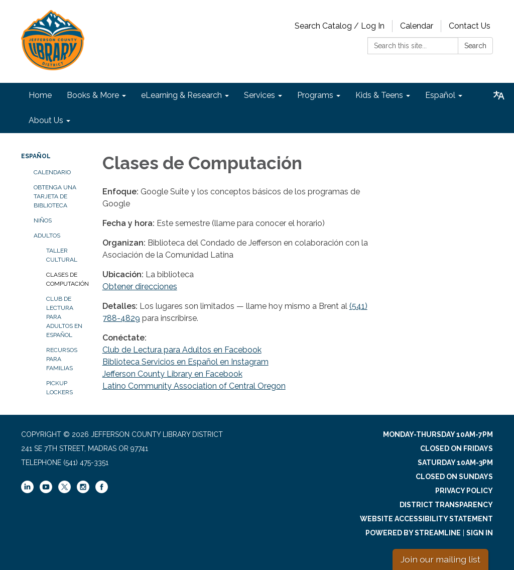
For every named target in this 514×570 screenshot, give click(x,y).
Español (36, 156)
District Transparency (446, 505)
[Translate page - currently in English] (499, 95)
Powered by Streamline (413, 533)
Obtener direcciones (139, 286)
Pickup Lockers (59, 388)
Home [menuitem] (40, 95)
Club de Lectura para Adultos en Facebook (182, 350)
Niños (43, 220)
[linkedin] (27, 491)
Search (475, 46)
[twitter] (64, 488)
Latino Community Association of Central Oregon (194, 386)
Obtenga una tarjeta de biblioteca (55, 196)
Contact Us (469, 26)
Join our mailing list (440, 559)
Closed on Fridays (456, 448)
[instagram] (83, 491)
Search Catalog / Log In (339, 26)
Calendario (52, 172)
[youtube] (46, 491)
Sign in (479, 533)
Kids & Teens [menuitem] (379, 95)
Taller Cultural (61, 255)
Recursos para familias (61, 359)
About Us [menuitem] (46, 120)
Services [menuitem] (259, 95)
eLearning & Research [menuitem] (181, 95)
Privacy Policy (464, 491)
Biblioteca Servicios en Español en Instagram (185, 362)
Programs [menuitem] (315, 95)
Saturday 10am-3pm (455, 463)
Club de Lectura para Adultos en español (64, 316)
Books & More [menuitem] (93, 95)
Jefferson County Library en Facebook (172, 374)
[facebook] (101, 491)
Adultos (47, 235)
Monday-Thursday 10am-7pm (438, 434)
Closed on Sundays (454, 477)
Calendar (416, 26)
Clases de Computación (66, 279)
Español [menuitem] (440, 95)
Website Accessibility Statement (426, 519)
